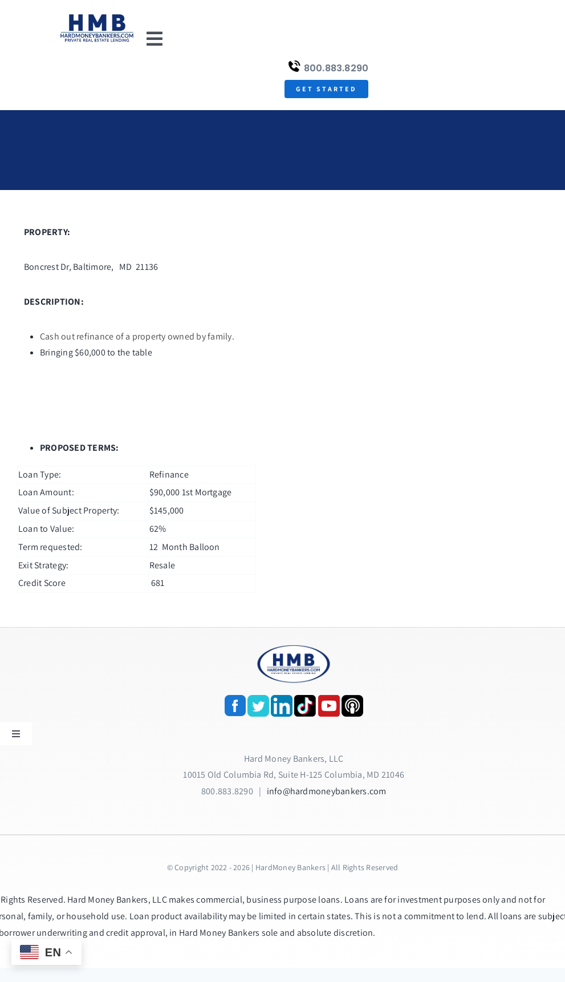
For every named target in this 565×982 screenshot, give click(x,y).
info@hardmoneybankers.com (327, 791)
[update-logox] (97, 16)
